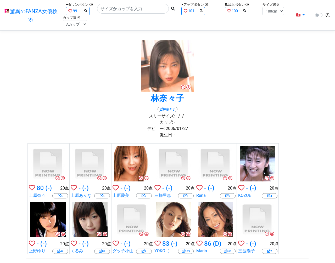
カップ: (166, 122)
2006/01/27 (177, 128)
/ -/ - (182, 115)
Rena (201, 195)
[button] (300, 15)
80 (40, 188)
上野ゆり (37, 250)
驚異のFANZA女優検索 (31, 15)
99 (77, 10)
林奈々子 (167, 98)
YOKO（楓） (166, 250)
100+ (236, 10)
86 (207, 243)
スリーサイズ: (162, 115)
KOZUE (244, 195)
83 (165, 243)
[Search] (133, 9)
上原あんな (81, 195)
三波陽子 (246, 250)
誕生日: (166, 134)
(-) (48, 188)
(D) (217, 243)
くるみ (77, 250)
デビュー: (156, 128)
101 (193, 10)
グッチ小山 (123, 250)
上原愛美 (121, 195)
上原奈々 (37, 195)
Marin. (202, 250)
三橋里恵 (162, 195)
